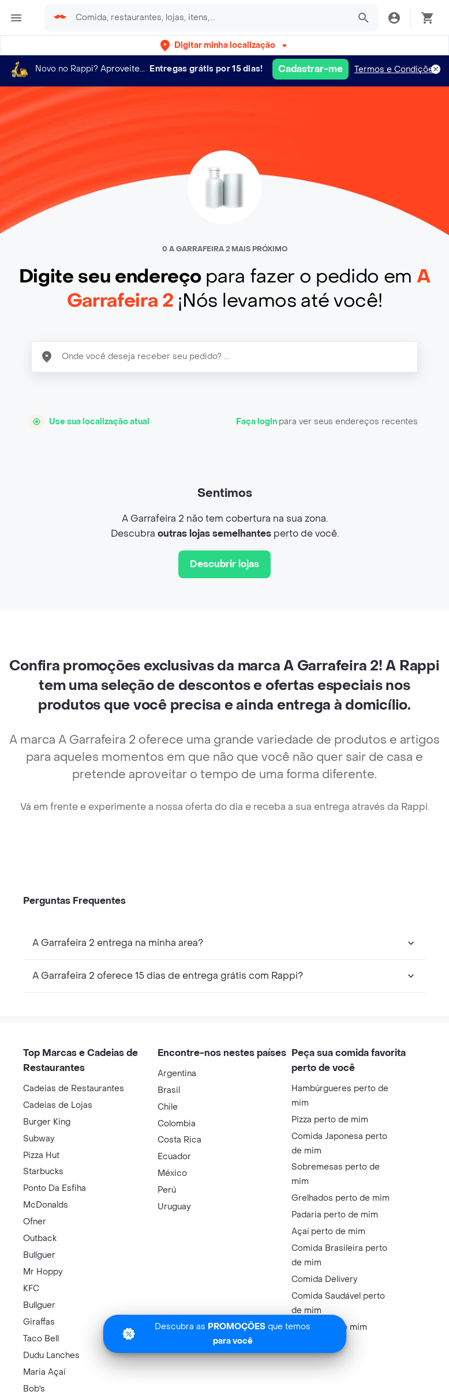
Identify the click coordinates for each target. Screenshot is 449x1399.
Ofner (34, 1221)
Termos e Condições (396, 69)
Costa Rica (179, 1139)
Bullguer (39, 1255)
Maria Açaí (44, 1372)
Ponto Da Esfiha (54, 1188)
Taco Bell (41, 1338)
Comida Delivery (324, 1279)
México (172, 1173)
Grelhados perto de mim (340, 1198)
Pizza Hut (41, 1155)
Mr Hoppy (42, 1271)
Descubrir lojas (224, 564)
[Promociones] (224, 1334)
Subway (38, 1138)
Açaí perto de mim (328, 1231)
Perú (167, 1190)
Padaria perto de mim (334, 1214)
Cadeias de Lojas (57, 1105)
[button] (224, 45)
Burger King (46, 1122)
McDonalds (45, 1205)
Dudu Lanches (51, 1355)
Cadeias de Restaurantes (73, 1088)
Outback (40, 1238)
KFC (31, 1288)
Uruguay (174, 1206)
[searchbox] (209, 18)
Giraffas (39, 1322)
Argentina (177, 1073)
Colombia (177, 1123)
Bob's (34, 1388)
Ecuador (174, 1156)
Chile (168, 1107)
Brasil (169, 1090)
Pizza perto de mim (329, 1119)
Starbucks (43, 1171)
